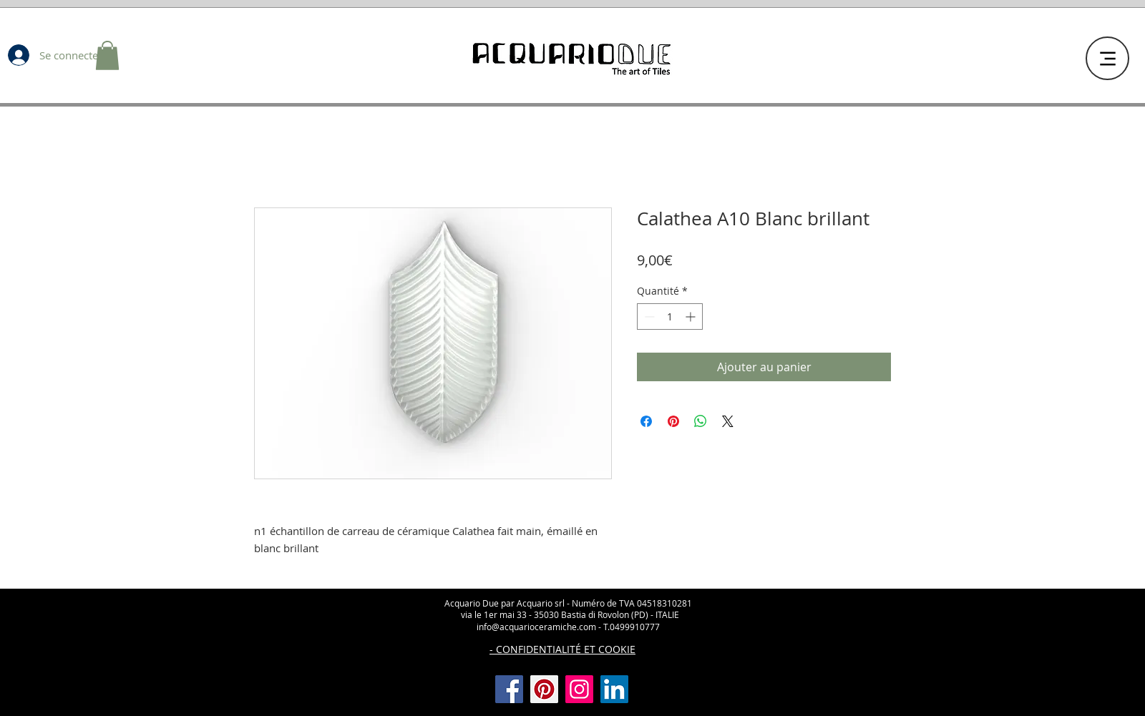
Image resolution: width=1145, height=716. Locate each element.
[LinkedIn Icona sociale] (614, 689)
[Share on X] (727, 421)
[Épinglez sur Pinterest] (673, 421)
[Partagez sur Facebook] (646, 421)
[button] (107, 55)
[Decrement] (648, 316)
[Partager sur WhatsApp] (700, 421)
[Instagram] (579, 689)
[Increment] (692, 316)
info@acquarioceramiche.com (536, 626)
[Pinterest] (544, 689)
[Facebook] (509, 689)
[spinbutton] (670, 316)
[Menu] (1107, 58)
